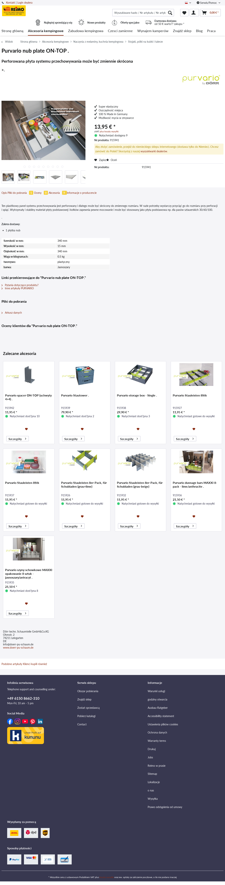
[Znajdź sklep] (182, 31)
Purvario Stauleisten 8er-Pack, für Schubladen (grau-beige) (140, 484)
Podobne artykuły (12, 664)
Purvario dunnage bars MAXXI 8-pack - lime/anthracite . (195, 484)
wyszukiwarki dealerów (154, 151)
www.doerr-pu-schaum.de (18, 647)
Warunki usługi (156, 691)
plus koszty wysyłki (109, 131)
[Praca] (211, 31)
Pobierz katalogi (86, 716)
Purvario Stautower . (75, 395)
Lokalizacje (154, 782)
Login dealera (24, 2)
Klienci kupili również (35, 664)
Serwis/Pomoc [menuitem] (207, 2)
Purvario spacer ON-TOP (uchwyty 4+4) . (28, 397)
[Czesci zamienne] (120, 31)
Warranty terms (157, 740)
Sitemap (152, 773)
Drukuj (152, 749)
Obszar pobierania (87, 691)
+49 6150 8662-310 (23, 698)
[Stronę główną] (12, 31)
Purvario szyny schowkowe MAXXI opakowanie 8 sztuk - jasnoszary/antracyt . (28, 573)
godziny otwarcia (157, 699)
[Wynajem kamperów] (152, 31)
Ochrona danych (157, 732)
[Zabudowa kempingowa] (85, 31)
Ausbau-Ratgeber (158, 707)
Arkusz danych (12, 312)
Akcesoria (58, 192)
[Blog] (199, 31)
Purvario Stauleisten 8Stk (190, 395)
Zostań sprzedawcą (88, 707)
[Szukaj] (170, 12)
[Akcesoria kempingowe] (46, 31)
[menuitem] (143, 12)
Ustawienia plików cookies (163, 724)
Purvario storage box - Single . (137, 395)
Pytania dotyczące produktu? (20, 285)
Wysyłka (153, 798)
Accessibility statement (161, 716)
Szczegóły (17, 438)
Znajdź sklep (84, 699)
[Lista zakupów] (184, 12)
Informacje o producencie (82, 192)
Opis (4, 192)
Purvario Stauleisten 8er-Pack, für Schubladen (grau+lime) (84, 484)
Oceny (41, 192)
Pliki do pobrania (21, 192)
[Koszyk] (210, 12)
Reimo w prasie (156, 765)
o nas (151, 790)
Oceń (111, 160)
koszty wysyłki (107, 877)
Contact (82, 724)
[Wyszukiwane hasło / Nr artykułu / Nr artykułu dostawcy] (143, 12)
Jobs (150, 757)
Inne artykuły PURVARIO (18, 288)
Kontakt (10, 2)
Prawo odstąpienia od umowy (165, 807)
